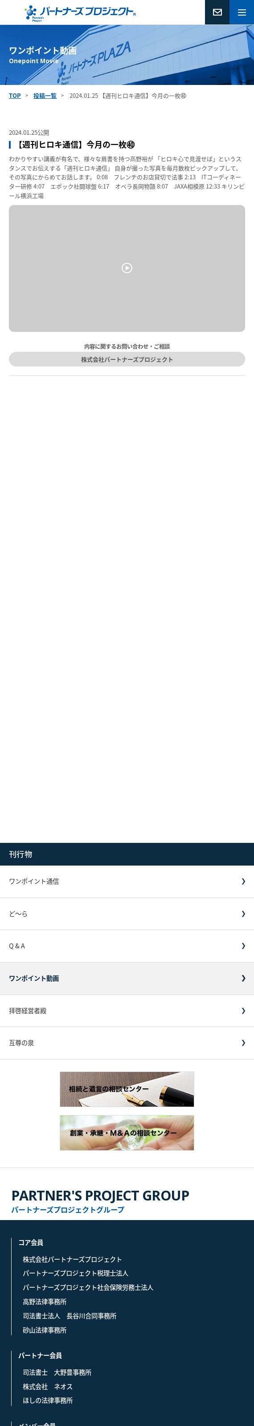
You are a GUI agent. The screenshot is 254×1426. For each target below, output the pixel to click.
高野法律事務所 (44, 1301)
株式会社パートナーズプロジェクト (127, 359)
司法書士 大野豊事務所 (57, 1372)
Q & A (17, 946)
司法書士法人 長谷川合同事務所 (69, 1316)
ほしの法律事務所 (48, 1400)
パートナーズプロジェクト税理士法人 (75, 1273)
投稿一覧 (45, 95)
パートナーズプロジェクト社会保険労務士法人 (88, 1287)
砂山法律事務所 (44, 1330)
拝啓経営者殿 (27, 1010)
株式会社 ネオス (48, 1386)
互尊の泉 (21, 1042)
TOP (15, 95)
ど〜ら (18, 913)
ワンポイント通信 (34, 881)
